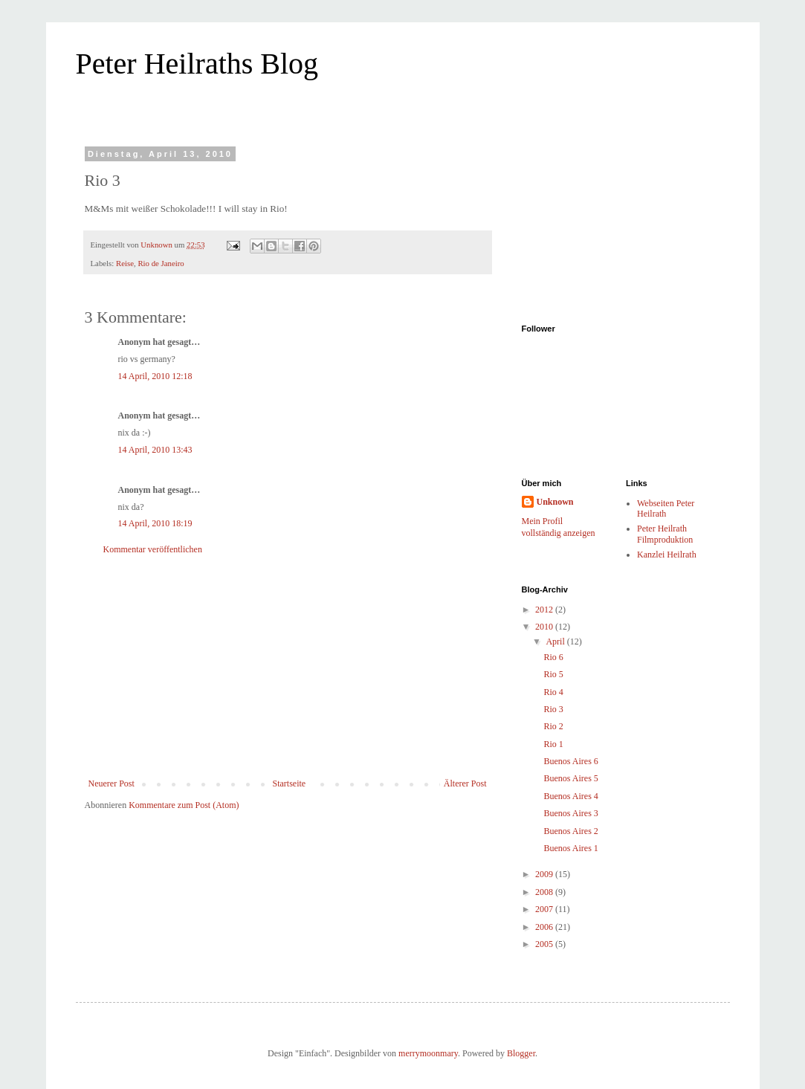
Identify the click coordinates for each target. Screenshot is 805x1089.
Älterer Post (465, 783)
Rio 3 (553, 709)
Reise (125, 263)
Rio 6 (553, 657)
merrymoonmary (428, 1053)
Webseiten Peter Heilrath (665, 508)
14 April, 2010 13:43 (155, 450)
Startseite (289, 783)
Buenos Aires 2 (570, 831)
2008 (545, 892)
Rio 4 (553, 692)
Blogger (521, 1053)
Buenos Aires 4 (570, 796)
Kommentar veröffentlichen (152, 549)
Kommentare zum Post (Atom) (184, 805)
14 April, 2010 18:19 (155, 523)
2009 (545, 874)
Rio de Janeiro (161, 263)
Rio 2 (553, 726)
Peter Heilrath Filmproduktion (665, 533)
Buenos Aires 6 (570, 761)
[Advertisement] (287, 667)
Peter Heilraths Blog (197, 63)
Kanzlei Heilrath (666, 554)
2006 (545, 927)
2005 (545, 944)
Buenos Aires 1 (570, 848)
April (556, 641)
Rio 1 (553, 744)
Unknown (555, 502)
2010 (545, 626)
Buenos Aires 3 (570, 813)
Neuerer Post (111, 783)
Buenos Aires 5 (570, 778)
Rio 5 (553, 674)
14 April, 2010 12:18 (155, 376)
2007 (545, 909)
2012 (545, 609)
